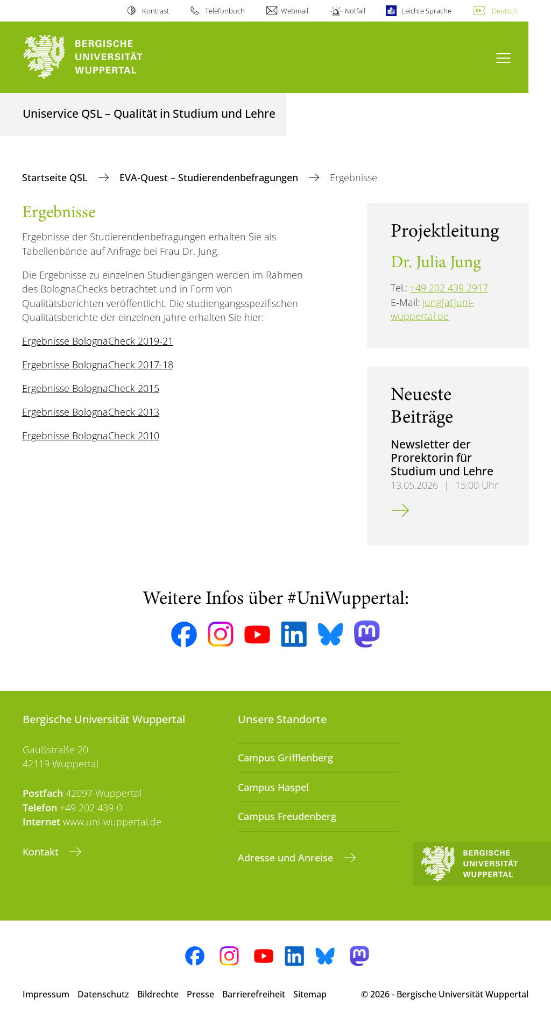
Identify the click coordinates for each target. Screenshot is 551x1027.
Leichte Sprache (426, 11)
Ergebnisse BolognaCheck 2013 (90, 411)
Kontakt (42, 851)
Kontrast (155, 11)
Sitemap (310, 994)
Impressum (46, 994)
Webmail (294, 11)
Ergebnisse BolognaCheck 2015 (90, 388)
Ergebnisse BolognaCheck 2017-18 (97, 364)
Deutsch (505, 11)
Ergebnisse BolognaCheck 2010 (90, 435)
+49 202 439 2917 (449, 287)
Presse (200, 994)
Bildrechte (158, 994)
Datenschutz (103, 994)
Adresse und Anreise (287, 857)
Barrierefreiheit (253, 994)
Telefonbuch (225, 11)
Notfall (355, 11)
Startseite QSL (56, 177)
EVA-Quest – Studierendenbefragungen (210, 177)
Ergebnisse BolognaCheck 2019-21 (97, 340)
